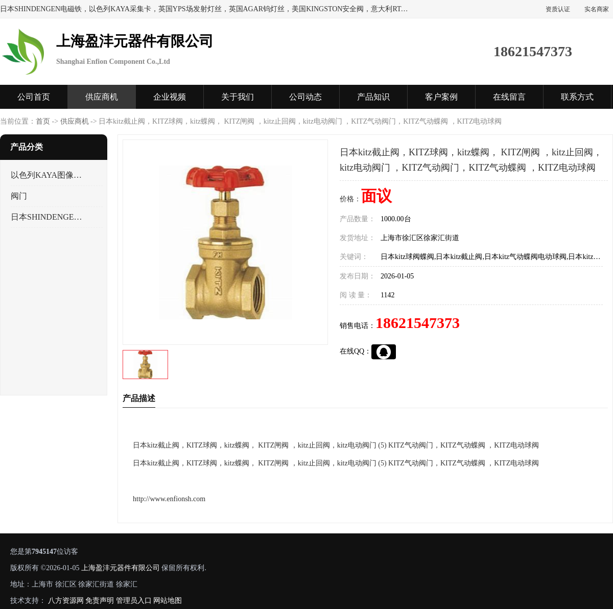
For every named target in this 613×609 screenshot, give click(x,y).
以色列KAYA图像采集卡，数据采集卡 (48, 175)
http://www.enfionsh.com (169, 499)
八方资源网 (66, 600)
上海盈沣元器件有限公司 (120, 568)
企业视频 (169, 96)
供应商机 (101, 96)
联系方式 (577, 96)
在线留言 (509, 96)
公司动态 (305, 96)
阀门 (19, 196)
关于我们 (237, 96)
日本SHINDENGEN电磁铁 (48, 217)
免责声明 (99, 600)
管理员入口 (134, 600)
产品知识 (373, 96)
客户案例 (441, 96)
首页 (43, 121)
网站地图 (167, 600)
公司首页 (33, 96)
